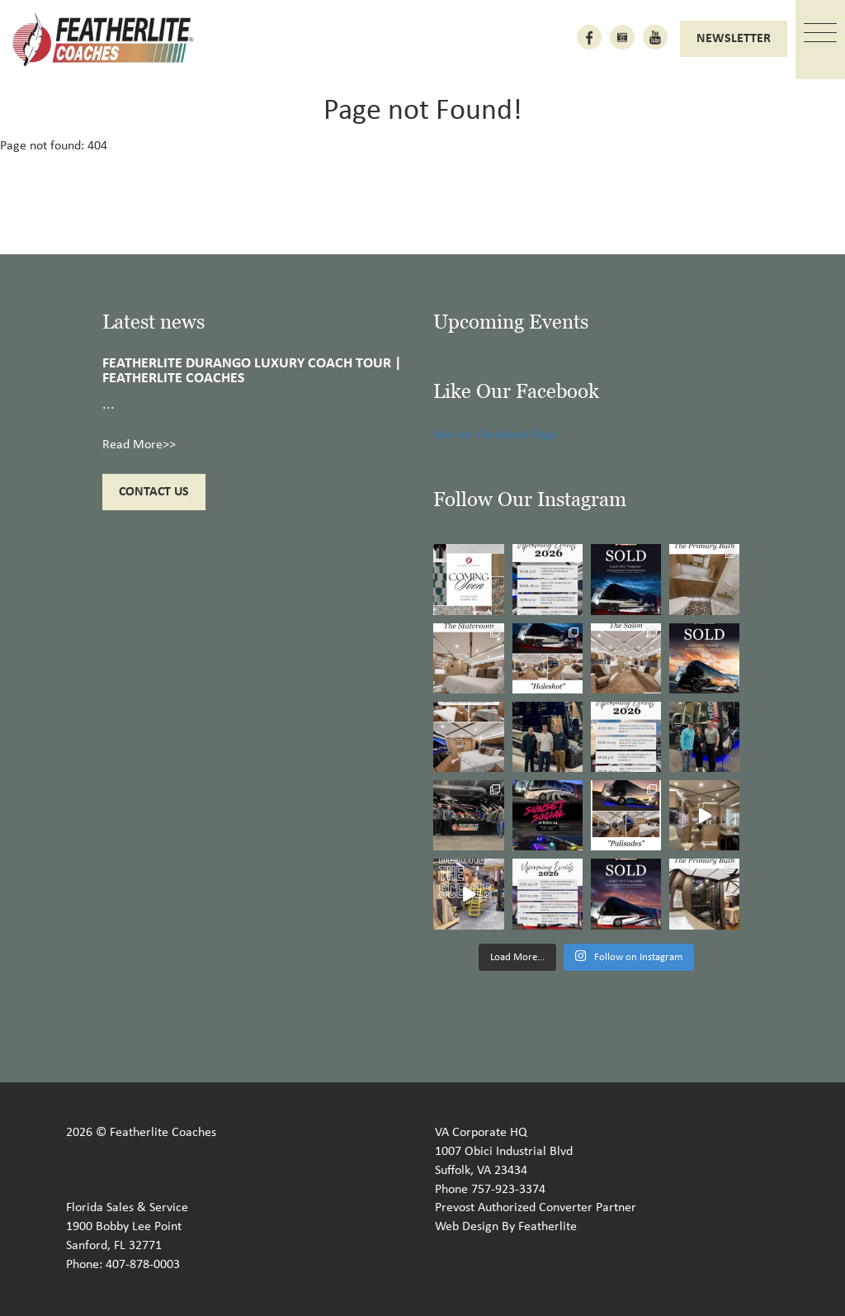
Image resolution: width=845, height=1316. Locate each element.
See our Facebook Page (495, 435)
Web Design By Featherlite (506, 1226)
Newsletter (733, 38)
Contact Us (154, 492)
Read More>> (139, 445)
